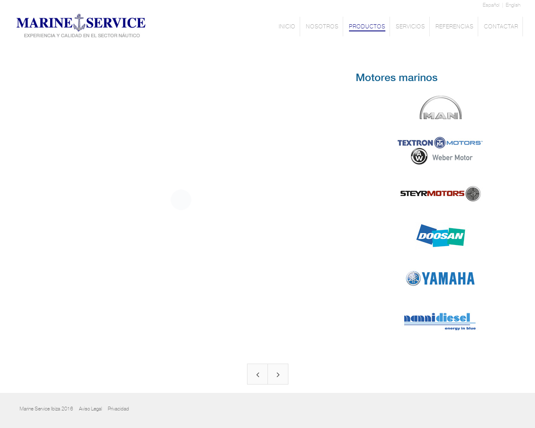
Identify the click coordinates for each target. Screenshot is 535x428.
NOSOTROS (322, 27)
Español (491, 5)
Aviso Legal (90, 409)
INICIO (287, 27)
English (513, 5)
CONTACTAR (501, 27)
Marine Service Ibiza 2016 (46, 409)
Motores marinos (397, 78)
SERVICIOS (410, 27)
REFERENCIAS (455, 27)
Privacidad (118, 409)
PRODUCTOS (367, 27)
